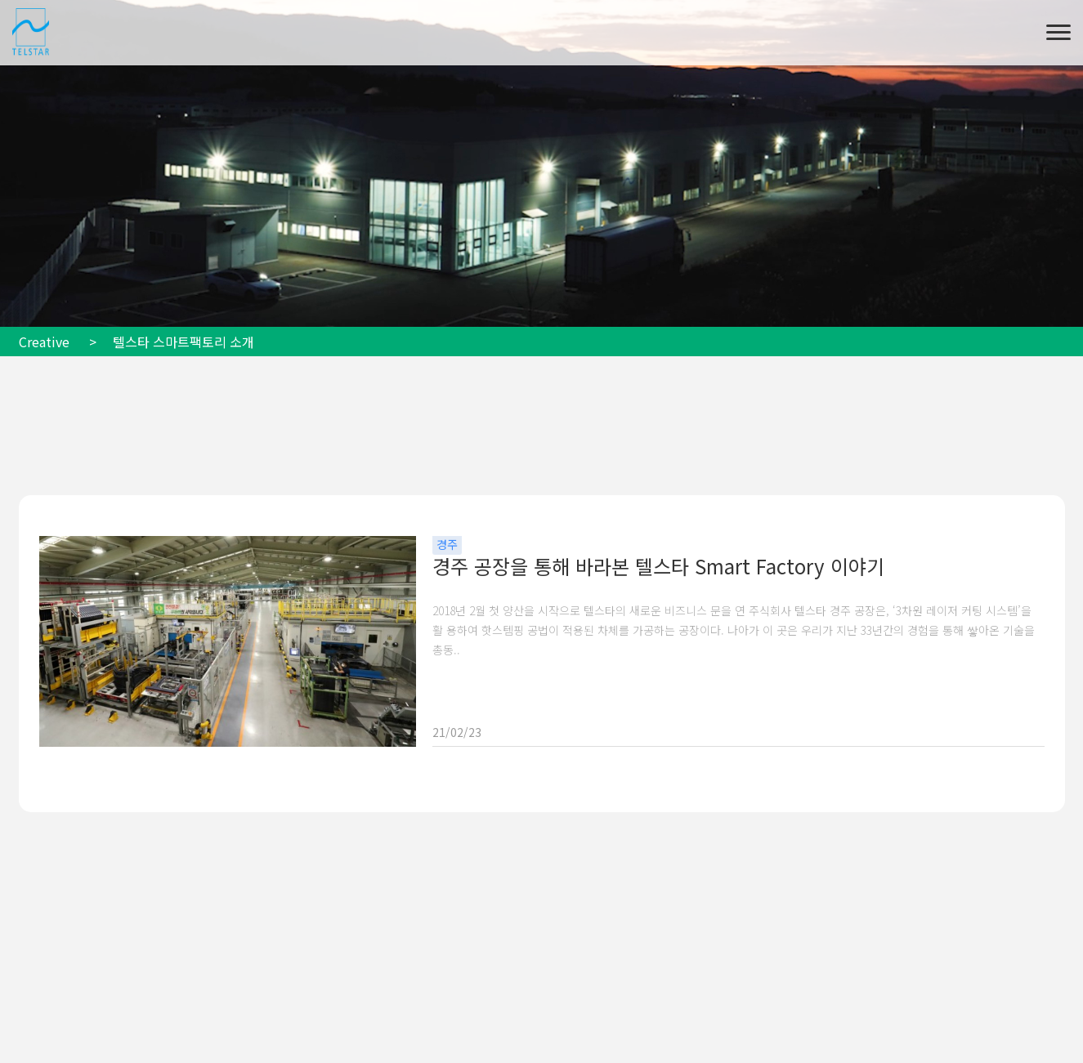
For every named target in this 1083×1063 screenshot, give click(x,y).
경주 (447, 544)
